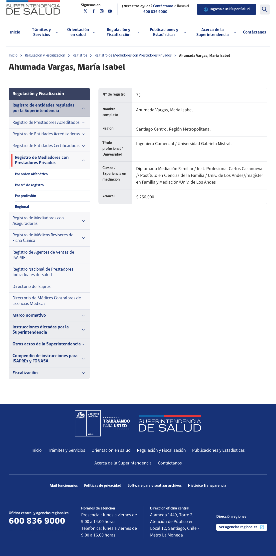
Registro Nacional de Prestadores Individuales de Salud (42, 272)
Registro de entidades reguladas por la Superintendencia (49, 108)
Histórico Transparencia (207, 486)
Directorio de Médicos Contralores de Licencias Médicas (46, 301)
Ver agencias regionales (242, 527)
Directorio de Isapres (31, 286)
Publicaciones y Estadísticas (218, 450)
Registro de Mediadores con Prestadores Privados (133, 56)
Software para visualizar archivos (155, 486)
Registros (80, 56)
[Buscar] (265, 10)
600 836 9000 (155, 12)
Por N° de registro (29, 185)
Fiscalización (49, 373)
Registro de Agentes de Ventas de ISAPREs (43, 255)
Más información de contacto (37, 530)
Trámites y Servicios (66, 450)
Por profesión (25, 196)
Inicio (15, 32)
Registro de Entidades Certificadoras (49, 146)
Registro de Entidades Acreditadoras (49, 134)
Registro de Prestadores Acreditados (49, 122)
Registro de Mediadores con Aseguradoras (49, 221)
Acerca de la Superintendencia (123, 463)
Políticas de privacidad (102, 486)
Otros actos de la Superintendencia (49, 344)
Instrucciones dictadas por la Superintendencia (49, 330)
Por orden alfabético (31, 174)
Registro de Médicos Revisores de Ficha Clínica (49, 238)
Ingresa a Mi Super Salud (226, 9)
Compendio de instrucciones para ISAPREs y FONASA (49, 359)
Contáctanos (254, 32)
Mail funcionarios (64, 486)
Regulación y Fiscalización (45, 56)
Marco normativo (49, 315)
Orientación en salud (111, 450)
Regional (22, 207)
